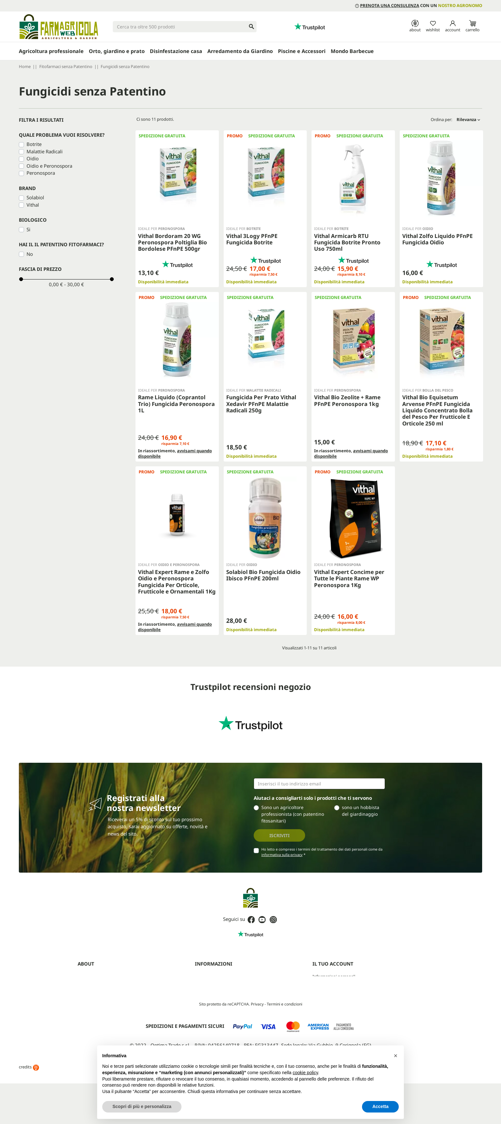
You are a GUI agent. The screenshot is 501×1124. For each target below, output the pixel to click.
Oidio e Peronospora (49, 166)
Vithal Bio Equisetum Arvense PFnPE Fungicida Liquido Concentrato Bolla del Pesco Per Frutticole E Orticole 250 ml (437, 410)
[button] (395, 1056)
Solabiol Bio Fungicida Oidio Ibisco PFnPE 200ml (263, 567)
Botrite (34, 144)
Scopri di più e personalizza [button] (141, 1106)
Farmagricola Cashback (100, 994)
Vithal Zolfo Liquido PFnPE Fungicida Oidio (437, 239)
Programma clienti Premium (339, 1019)
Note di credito (326, 978)
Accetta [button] (380, 1106)
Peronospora (41, 173)
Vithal (33, 205)
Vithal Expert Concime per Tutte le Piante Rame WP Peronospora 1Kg (349, 571)
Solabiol (35, 197)
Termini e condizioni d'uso (219, 961)
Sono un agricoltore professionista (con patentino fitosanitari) (292, 798)
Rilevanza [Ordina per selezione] (468, 119)
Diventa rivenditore (96, 978)
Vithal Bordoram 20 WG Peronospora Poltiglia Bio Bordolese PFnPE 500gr (172, 242)
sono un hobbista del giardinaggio (360, 795)
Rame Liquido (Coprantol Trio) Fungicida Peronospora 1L (176, 404)
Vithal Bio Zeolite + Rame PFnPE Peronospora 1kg (347, 400)
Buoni (318, 994)
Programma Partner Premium (106, 986)
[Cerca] (185, 26)
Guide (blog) (89, 1010)
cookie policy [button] (305, 1072)
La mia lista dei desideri (334, 1002)
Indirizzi (319, 986)
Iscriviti (279, 820)
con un (418, 5)
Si (28, 229)
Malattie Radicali (45, 151)
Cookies (202, 978)
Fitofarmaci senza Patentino (104, 1019)
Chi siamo (87, 961)
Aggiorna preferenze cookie (221, 994)
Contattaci (87, 1002)
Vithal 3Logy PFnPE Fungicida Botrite (252, 239)
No (30, 254)
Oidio (33, 158)
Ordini (318, 969)
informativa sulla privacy (282, 839)
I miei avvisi (323, 1010)
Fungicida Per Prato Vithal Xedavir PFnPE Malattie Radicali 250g (261, 404)
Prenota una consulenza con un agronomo (118, 969)
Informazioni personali (333, 961)
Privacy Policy (208, 969)
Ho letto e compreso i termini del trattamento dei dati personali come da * (321, 836)
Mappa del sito (209, 986)
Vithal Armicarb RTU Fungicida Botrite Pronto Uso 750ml (347, 242)
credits (29, 1114)
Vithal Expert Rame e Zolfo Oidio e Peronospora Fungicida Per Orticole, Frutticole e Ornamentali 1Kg (177, 574)
